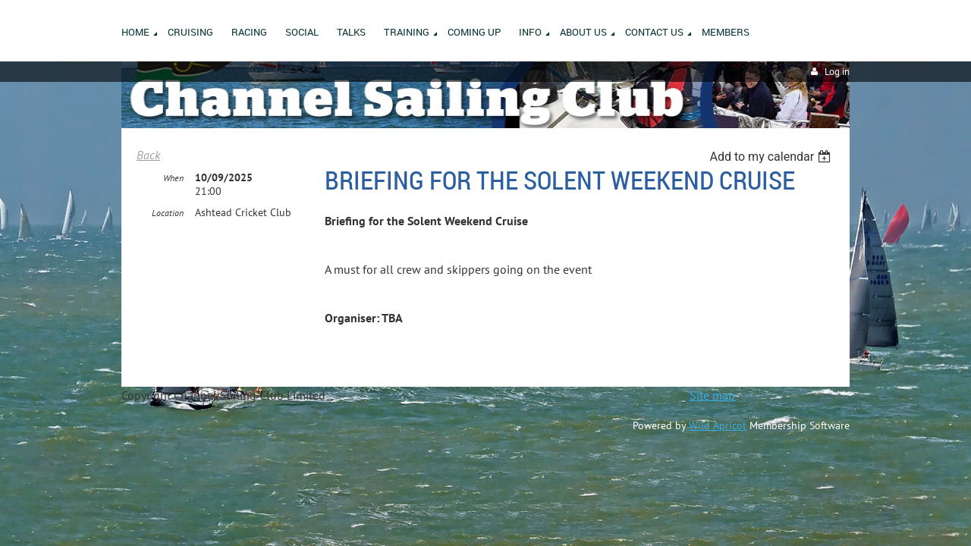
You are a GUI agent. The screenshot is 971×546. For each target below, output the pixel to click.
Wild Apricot (717, 425)
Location (168, 213)
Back (148, 154)
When (173, 178)
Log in (837, 71)
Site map (712, 395)
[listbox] (771, 156)
